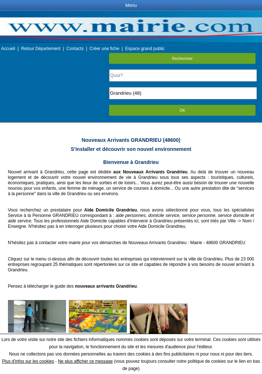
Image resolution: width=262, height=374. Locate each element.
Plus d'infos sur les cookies (28, 361)
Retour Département (41, 48)
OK (182, 110)
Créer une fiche (104, 48)
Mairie (196, 242)
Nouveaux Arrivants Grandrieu (157, 242)
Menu (131, 5)
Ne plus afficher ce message (85, 361)
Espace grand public (145, 48)
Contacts (74, 48)
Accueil (8, 48)
